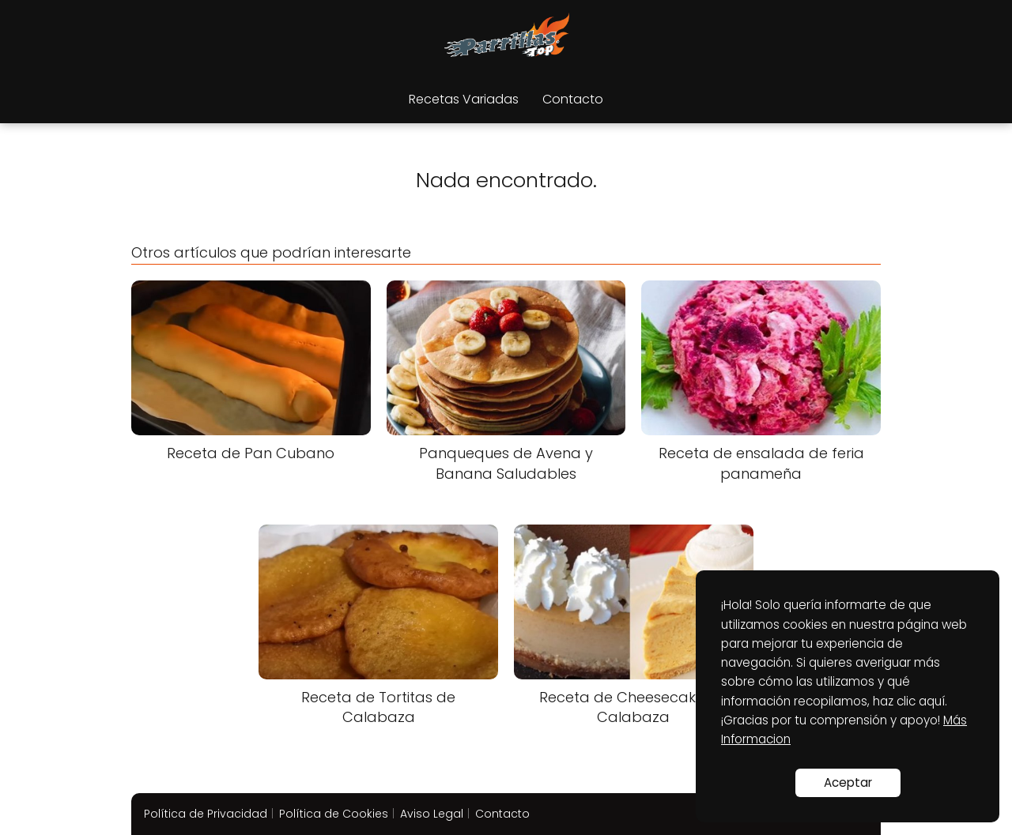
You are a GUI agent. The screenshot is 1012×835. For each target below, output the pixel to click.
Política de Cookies (333, 814)
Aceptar (848, 782)
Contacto (572, 99)
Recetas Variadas (464, 99)
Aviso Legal (431, 814)
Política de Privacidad (205, 814)
